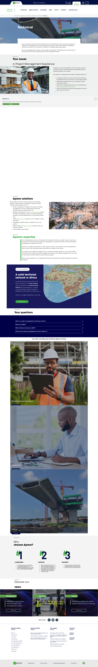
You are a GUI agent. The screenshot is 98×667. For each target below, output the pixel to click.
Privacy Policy (43, 663)
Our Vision (13, 637)
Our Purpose (14, 635)
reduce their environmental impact (66, 86)
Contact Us (74, 663)
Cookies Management (59, 663)
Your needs (53, 628)
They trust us (14, 649)
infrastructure (21, 219)
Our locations (14, 639)
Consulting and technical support (33, 15)
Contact (11, 104)
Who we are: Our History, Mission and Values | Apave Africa (39, 633)
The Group (24, 10)
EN (87, 2)
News (50, 10)
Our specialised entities (16, 641)
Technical (45, 15)
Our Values (13, 651)
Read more (22, 301)
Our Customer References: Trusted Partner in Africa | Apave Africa (39, 638)
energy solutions (27, 225)
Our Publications (15, 647)
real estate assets (35, 212)
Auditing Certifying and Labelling (58, 639)
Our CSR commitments (16, 643)
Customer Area (73, 10)
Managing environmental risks (57, 633)
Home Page (16, 15)
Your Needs (43, 10)
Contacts (63, 10)
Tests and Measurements (56, 646)
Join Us (56, 10)
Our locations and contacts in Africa (39, 636)
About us (13, 633)
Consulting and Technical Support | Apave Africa (58, 641)
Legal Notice (31, 663)
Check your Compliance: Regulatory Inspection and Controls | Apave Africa (58, 636)
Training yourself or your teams (57, 644)
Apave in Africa (33, 10)
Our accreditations (15, 645)
